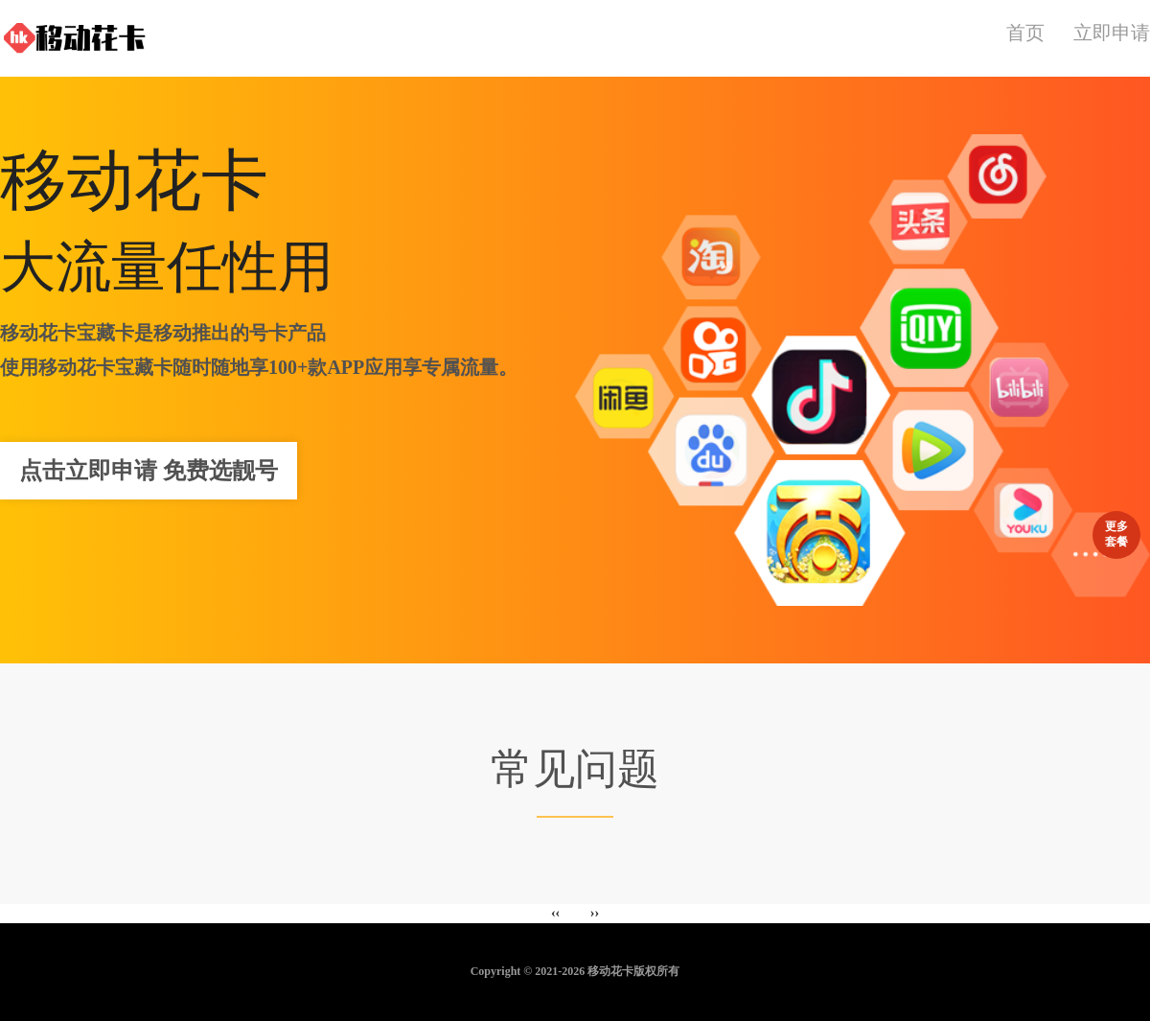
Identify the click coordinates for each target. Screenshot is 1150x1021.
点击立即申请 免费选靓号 (148, 470)
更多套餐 (1116, 531)
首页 (1025, 32)
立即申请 (1111, 32)
